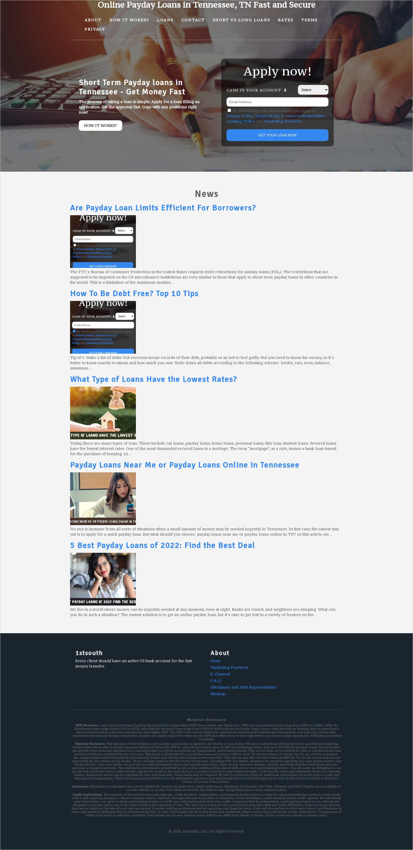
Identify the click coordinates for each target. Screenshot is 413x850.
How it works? (100, 125)
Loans (165, 19)
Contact (193, 19)
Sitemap (217, 693)
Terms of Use (267, 115)
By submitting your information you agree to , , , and (275, 116)
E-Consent (291, 115)
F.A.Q (215, 680)
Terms (309, 19)
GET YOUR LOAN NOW (277, 135)
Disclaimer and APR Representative (243, 687)
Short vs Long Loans (241, 19)
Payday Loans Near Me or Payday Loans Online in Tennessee (184, 465)
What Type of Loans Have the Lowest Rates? (153, 379)
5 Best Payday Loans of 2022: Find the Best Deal (162, 545)
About (93, 19)
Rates (285, 19)
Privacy (95, 29)
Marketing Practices (283, 121)
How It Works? (129, 19)
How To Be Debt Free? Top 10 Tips (134, 294)
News (215, 660)
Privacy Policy (240, 115)
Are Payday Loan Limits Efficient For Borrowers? (163, 208)
